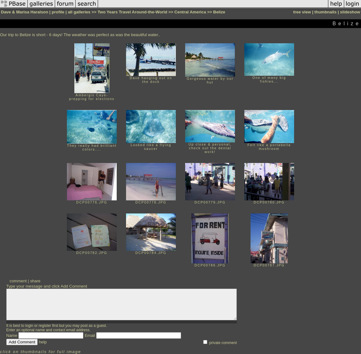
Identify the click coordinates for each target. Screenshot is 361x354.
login (29, 325)
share (35, 281)
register (45, 325)
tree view (302, 12)
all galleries (79, 12)
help (43, 342)
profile (58, 12)
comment (18, 281)
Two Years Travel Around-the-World (132, 12)
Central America (190, 12)
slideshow (350, 12)
